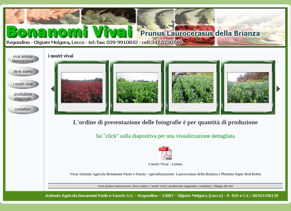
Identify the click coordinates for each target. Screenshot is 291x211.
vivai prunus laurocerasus (114, 186)
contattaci (205, 186)
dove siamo (140, 186)
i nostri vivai (158, 186)
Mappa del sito (223, 186)
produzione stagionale (183, 186)
